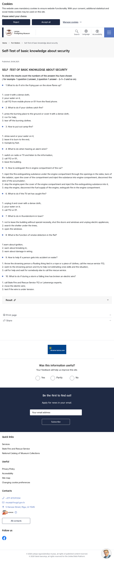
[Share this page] (57, 320)
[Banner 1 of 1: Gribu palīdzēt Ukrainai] (57, 349)
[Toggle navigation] (109, 32)
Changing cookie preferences (16, 482)
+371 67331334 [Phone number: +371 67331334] (13, 498)
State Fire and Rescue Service (16, 448)
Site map (6, 478)
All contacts (16, 520)
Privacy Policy (8, 469)
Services (6, 444)
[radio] (40, 377)
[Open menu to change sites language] (86, 32)
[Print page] (57, 315)
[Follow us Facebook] (4, 538)
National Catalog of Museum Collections (21, 453)
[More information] (16, 512)
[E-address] (7, 512)
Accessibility (7, 473)
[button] (14, 300)
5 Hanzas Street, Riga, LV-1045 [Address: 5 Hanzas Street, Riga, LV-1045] (20, 507)
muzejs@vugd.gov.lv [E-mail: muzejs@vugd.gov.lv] (15, 502)
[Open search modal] (77, 32)
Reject (16, 22)
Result (11, 300)
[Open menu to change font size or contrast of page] (97, 32)
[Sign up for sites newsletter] (56, 422)
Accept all (46, 22)
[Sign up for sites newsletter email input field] (56, 412)
